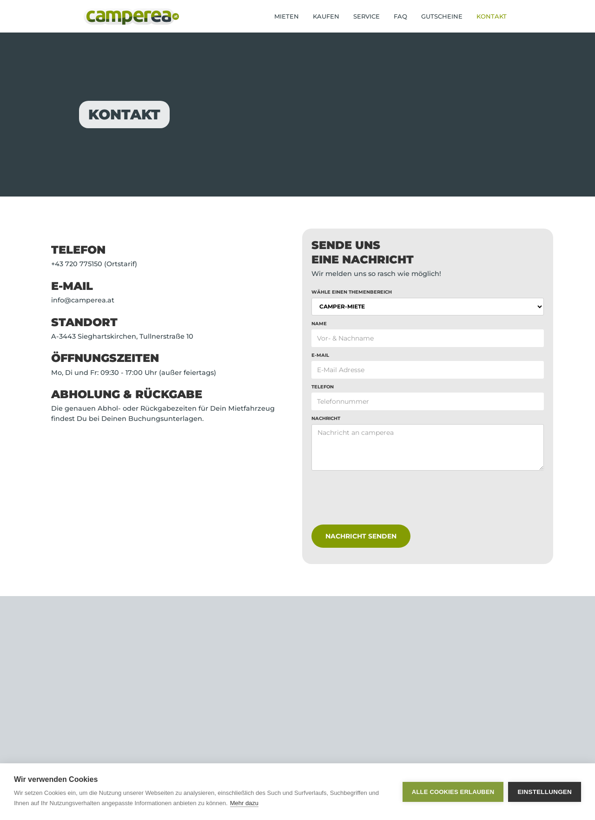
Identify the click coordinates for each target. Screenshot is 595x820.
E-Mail (320, 355)
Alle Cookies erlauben (453, 791)
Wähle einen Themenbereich (351, 292)
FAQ (400, 16)
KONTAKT (491, 16)
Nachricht (325, 418)
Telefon (322, 387)
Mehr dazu (244, 803)
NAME (319, 324)
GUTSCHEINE (442, 16)
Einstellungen (544, 791)
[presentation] (382, 503)
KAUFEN (326, 16)
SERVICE (366, 16)
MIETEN (286, 16)
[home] (131, 16)
